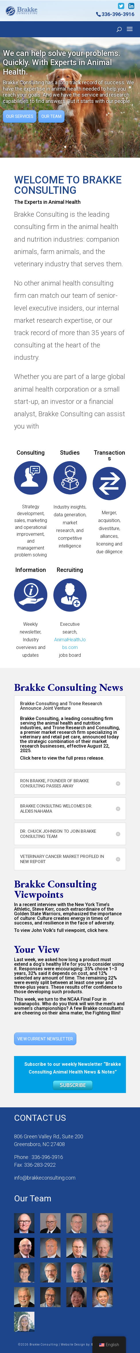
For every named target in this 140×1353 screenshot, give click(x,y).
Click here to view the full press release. (62, 758)
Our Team (51, 116)
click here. (98, 930)
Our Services (19, 116)
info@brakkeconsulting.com (44, 1178)
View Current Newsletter (45, 1039)
